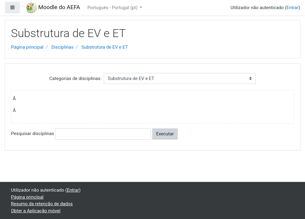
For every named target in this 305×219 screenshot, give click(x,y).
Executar (165, 134)
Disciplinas (62, 47)
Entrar (292, 7)
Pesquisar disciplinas (32, 133)
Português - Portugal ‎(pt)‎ (112, 7)
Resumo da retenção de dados (42, 204)
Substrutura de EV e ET (104, 47)
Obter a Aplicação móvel (35, 211)
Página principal (27, 47)
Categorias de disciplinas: (75, 78)
